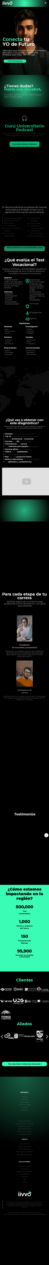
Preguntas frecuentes (24, 1129)
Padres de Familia (24, 1166)
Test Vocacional (24, 1144)
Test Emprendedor (24, 1149)
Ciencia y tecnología (24, 1105)
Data (24, 1179)
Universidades (24, 1174)
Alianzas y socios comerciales (24, 1123)
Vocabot (24, 1182)
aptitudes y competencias (19, 463)
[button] (45, 2)
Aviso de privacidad (25, 1134)
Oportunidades (24, 1102)
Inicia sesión (24, 1107)
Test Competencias (24, 1146)
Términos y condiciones (24, 1131)
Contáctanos (25, 1110)
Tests (24, 1139)
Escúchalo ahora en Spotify (24, 147)
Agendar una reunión (24, 1126)
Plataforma (24, 1099)
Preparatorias (24, 1169)
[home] (7, 3)
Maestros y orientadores (24, 1171)
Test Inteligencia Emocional (24, 1151)
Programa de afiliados (24, 1121)
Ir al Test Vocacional (15, 61)
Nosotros (24, 1097)
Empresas (24, 1176)
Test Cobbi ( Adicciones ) (24, 1154)
